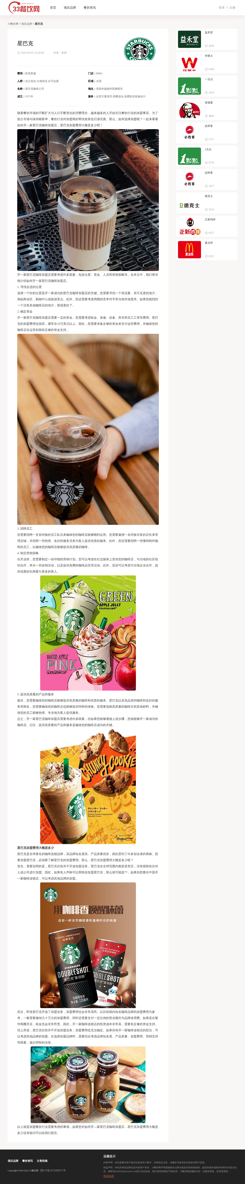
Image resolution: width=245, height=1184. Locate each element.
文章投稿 (42, 1160)
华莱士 (209, 55)
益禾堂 (209, 32)
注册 (232, 7)
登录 (222, 7)
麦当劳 (209, 242)
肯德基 (209, 102)
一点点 (209, 79)
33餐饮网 (13, 23)
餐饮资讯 (90, 7)
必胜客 (209, 126)
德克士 (209, 196)
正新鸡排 (210, 219)
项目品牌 (70, 7)
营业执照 (108, 1176)
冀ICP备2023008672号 (53, 1170)
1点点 (208, 149)
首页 (53, 7)
